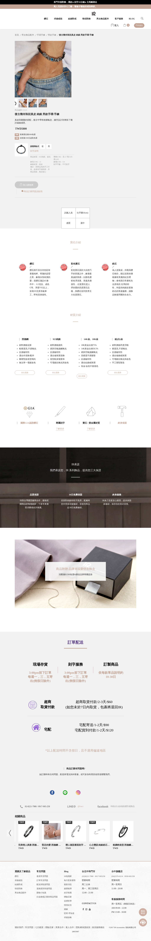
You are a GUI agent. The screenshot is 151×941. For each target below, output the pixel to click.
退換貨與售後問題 (44, 888)
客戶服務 (119, 19)
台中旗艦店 (117, 871)
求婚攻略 (68, 917)
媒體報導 (68, 888)
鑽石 (46, 19)
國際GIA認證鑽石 (29, 423)
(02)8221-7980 (87, 876)
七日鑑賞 (39, 927)
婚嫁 (66, 909)
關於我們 (19, 927)
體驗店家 (68, 897)
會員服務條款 (98, 927)
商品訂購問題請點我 (31, 191)
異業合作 (59, 927)
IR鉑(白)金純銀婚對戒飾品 (116, 806)
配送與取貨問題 (43, 884)
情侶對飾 (86, 19)
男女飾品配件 (102, 19)
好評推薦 (68, 893)
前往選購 (24, 373)
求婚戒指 (58, 19)
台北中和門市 (88, 871)
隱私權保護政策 (83, 927)
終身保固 (122, 423)
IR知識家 (68, 876)
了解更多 (60, 429)
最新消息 (68, 884)
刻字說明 (34, 151)
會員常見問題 (42, 876)
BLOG (132, 19)
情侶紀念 (68, 905)
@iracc (80, 806)
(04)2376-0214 (117, 876)
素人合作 (70, 927)
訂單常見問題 (42, 880)
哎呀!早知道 (69, 913)
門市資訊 (139, 25)
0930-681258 (129, 876)
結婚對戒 (72, 19)
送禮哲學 (68, 901)
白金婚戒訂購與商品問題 (47, 897)
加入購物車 (26, 185)
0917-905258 (100, 876)
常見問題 (29, 927)
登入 (115, 25)
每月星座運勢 (70, 880)
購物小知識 (41, 893)
